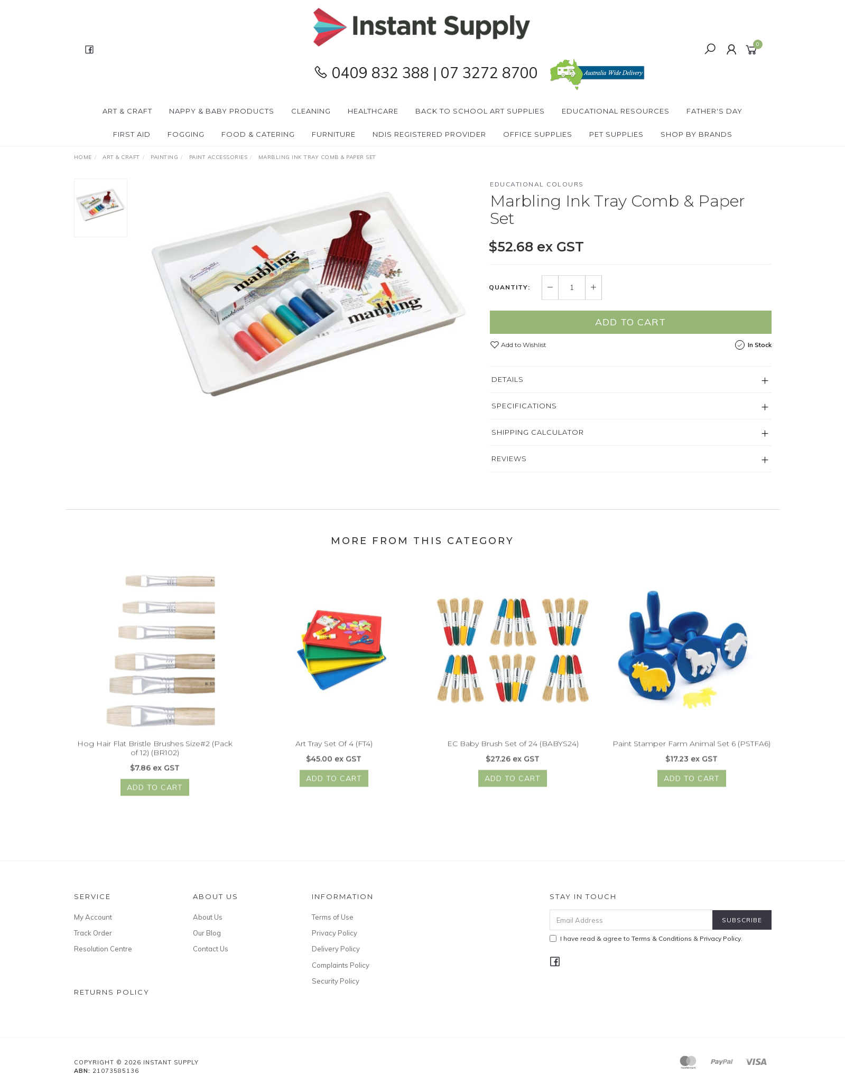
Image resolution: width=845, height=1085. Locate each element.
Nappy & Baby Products (221, 111)
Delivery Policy (336, 948)
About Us (207, 917)
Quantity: (509, 288)
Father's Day (714, 111)
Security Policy (335, 981)
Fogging (186, 134)
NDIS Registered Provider (429, 134)
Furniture (334, 134)
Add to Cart (630, 322)
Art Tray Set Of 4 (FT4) (334, 750)
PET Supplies (616, 134)
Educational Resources (616, 111)
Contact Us (210, 948)
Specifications (524, 405)
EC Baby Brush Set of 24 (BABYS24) (513, 750)
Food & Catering (258, 134)
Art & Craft (127, 111)
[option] (308, 297)
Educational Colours (537, 184)
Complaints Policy (340, 965)
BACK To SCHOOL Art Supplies (480, 111)
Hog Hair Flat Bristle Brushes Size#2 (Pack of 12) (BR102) (155, 755)
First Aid (132, 134)
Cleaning (311, 111)
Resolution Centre (103, 948)
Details (507, 379)
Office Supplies (537, 134)
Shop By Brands (696, 134)
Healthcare (373, 111)
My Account (93, 917)
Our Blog (207, 933)
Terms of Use (333, 917)
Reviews (509, 458)
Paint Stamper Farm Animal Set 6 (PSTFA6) (691, 750)
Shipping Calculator (537, 432)
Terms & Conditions (662, 938)
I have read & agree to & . (646, 938)
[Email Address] (631, 920)
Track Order (93, 933)
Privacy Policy (334, 933)
